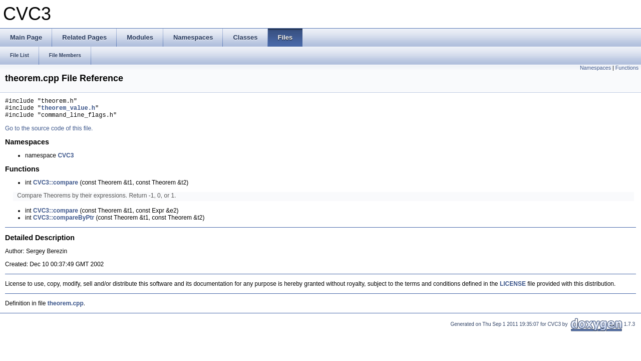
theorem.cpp (66, 307)
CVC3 (66, 159)
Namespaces (595, 68)
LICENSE (513, 288)
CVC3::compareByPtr (63, 222)
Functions (626, 68)
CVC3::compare (55, 187)
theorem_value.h (68, 110)
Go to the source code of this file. (49, 132)
